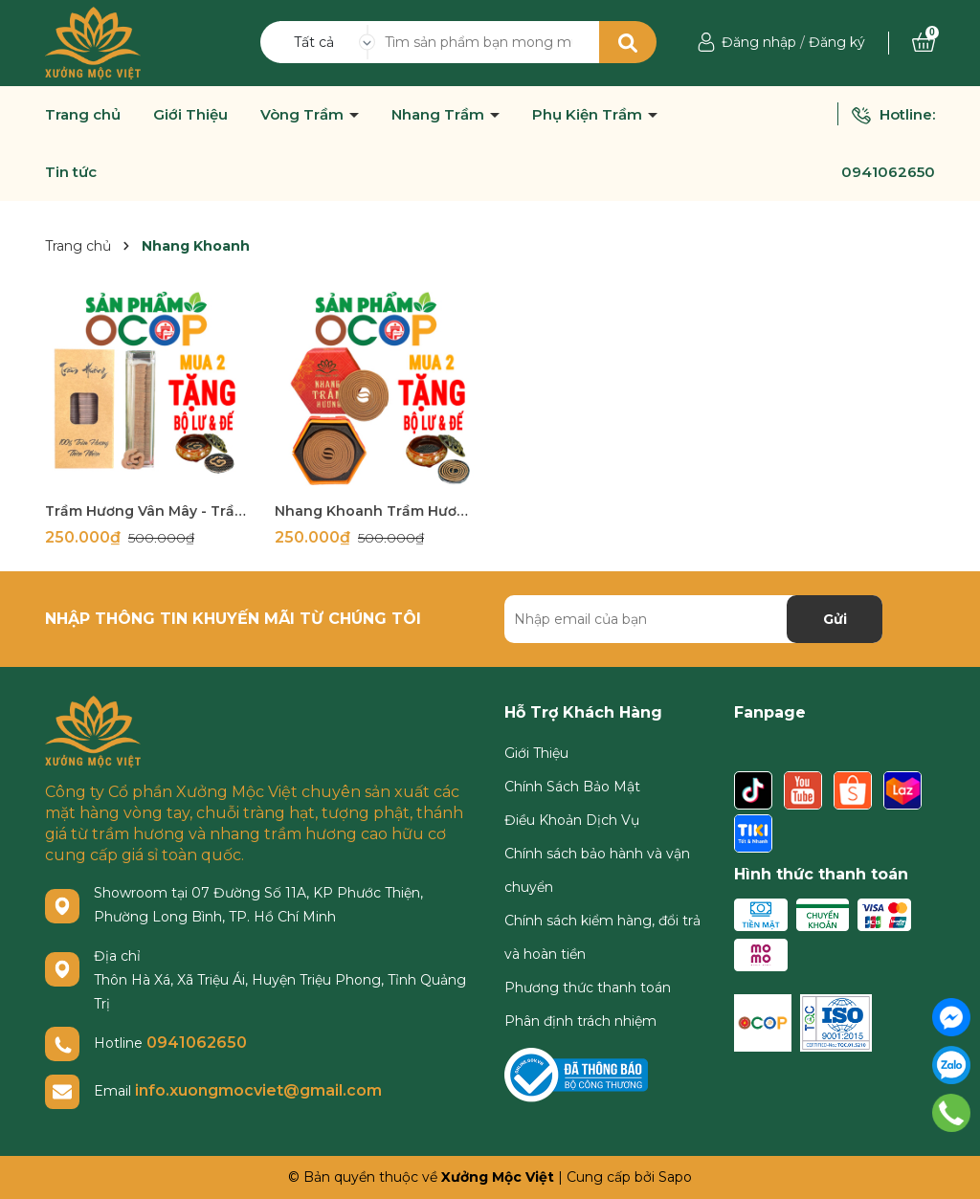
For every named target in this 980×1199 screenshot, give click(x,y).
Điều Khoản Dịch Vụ (571, 820)
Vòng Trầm (303, 114)
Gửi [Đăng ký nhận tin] (835, 619)
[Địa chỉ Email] (693, 619)
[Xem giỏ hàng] (923, 42)
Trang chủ (83, 114)
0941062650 (888, 172)
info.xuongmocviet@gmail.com (258, 1090)
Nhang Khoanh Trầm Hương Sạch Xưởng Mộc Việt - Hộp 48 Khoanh (375, 511)
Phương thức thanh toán (587, 987)
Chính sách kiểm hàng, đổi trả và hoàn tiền (602, 937)
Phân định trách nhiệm (580, 1021)
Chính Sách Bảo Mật (572, 786)
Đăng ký (837, 42)
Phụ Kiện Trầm (589, 114)
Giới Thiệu (190, 114)
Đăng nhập (759, 42)
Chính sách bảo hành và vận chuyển (597, 870)
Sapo (675, 1177)
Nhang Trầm (439, 114)
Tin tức (71, 172)
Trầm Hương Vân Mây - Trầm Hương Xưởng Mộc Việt (145, 511)
